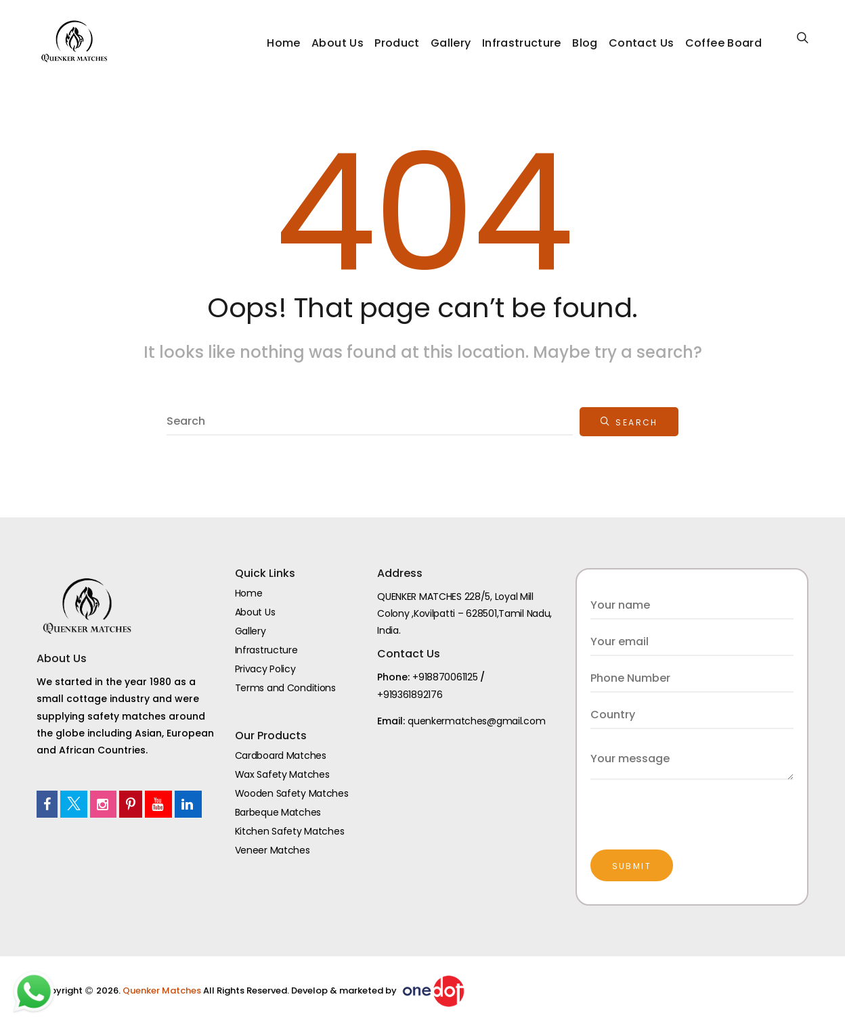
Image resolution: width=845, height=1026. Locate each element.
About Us (337, 43)
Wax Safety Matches (282, 774)
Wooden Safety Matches (292, 793)
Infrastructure (521, 43)
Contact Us (641, 43)
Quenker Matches (163, 990)
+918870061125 (444, 677)
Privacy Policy (265, 669)
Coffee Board (723, 43)
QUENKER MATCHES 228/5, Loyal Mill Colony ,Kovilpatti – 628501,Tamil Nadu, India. (464, 613)
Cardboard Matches (280, 755)
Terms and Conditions (285, 688)
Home (283, 43)
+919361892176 (409, 694)
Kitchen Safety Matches (290, 831)
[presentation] (693, 806)
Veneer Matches (272, 850)
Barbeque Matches (278, 812)
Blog (584, 43)
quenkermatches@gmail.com (476, 721)
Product (396, 43)
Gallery (451, 43)
